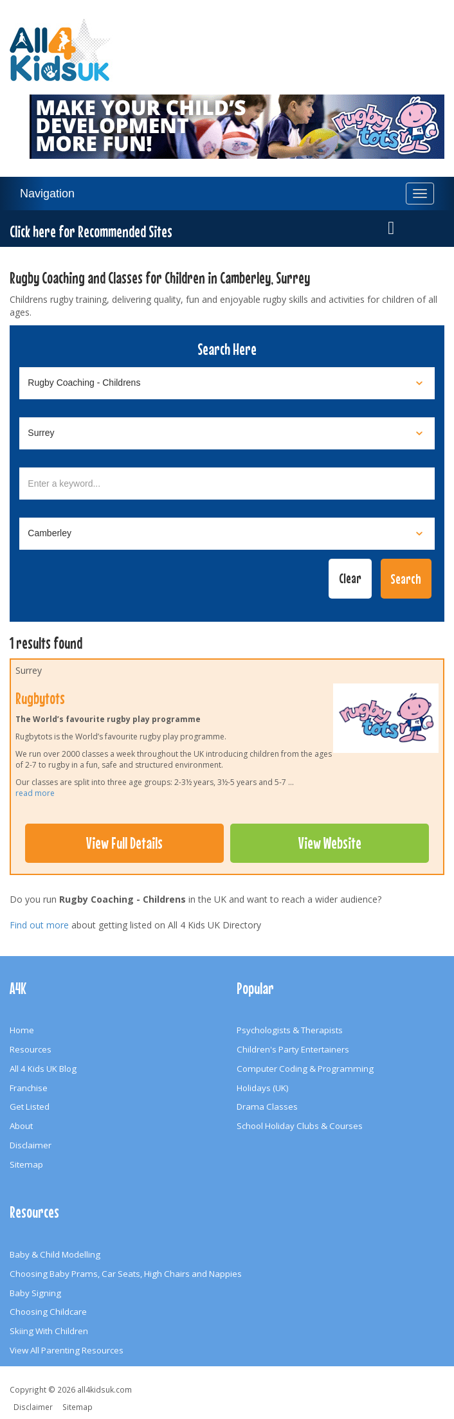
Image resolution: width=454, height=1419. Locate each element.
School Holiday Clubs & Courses (300, 1126)
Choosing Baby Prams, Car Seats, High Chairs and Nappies (126, 1273)
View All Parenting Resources (66, 1350)
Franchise (29, 1088)
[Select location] (227, 433)
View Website (329, 843)
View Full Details (124, 843)
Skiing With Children (49, 1331)
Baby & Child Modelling (55, 1254)
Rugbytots (40, 698)
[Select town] (227, 534)
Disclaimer (30, 1145)
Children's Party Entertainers (293, 1049)
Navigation (47, 193)
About (21, 1126)
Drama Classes (267, 1106)
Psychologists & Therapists (290, 1030)
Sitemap (26, 1164)
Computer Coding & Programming (305, 1068)
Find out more (39, 925)
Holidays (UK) (263, 1088)
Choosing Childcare (48, 1311)
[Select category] (227, 383)
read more (35, 793)
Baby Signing (35, 1293)
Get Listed (30, 1106)
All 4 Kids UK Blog (43, 1068)
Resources (30, 1049)
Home (22, 1030)
